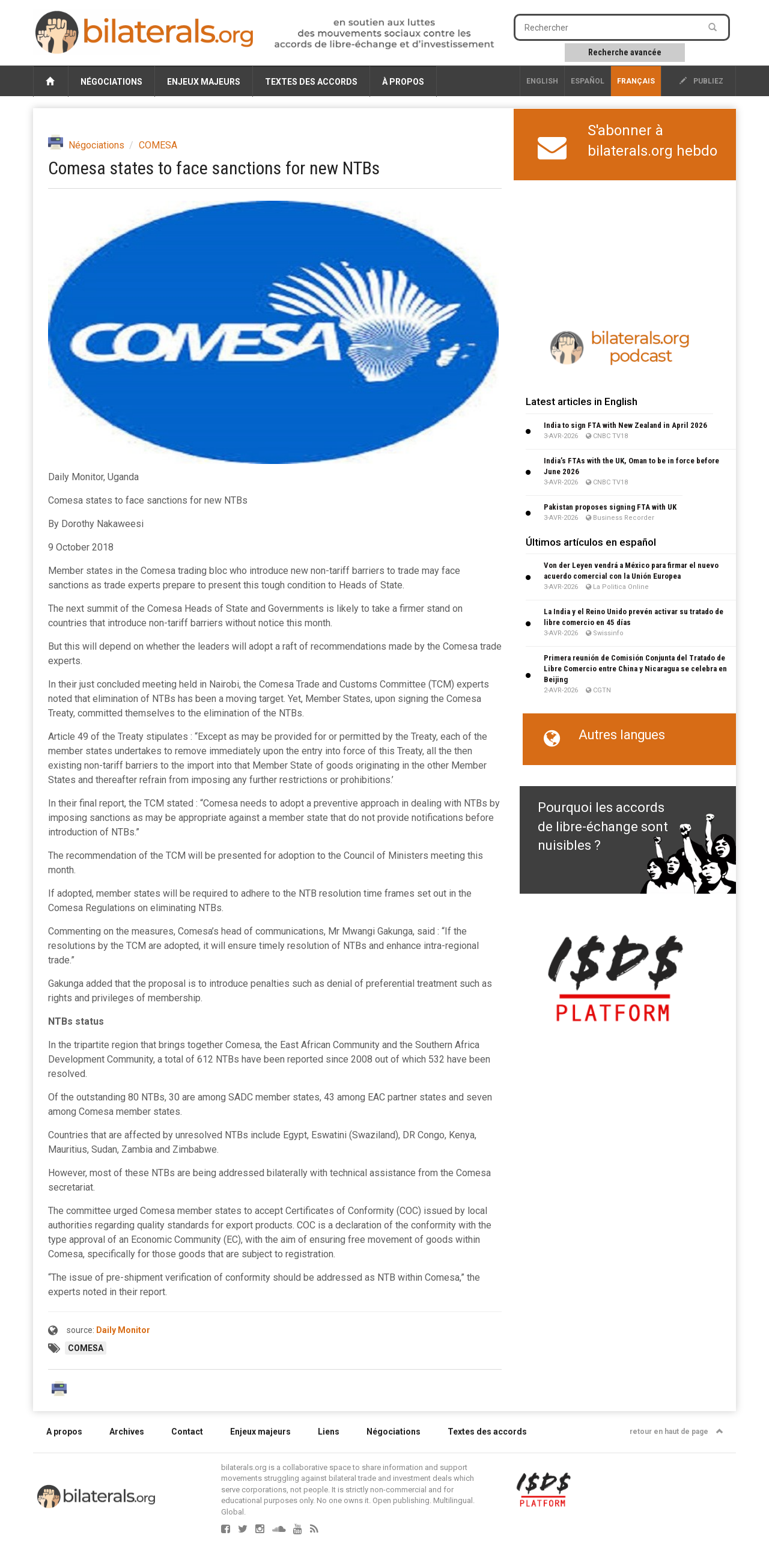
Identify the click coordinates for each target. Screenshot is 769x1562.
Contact (187, 1431)
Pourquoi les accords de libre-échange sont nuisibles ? (603, 826)
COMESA (158, 145)
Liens (328, 1431)
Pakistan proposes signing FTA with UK (610, 506)
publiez (701, 81)
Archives (126, 1431)
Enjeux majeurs (203, 82)
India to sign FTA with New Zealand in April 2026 (625, 425)
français (636, 81)
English (542, 81)
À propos (403, 82)
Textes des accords (311, 82)
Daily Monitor (123, 1330)
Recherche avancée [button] (624, 52)
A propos (64, 1431)
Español (587, 81)
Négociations (111, 82)
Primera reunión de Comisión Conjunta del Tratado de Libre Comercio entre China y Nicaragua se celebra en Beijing (635, 668)
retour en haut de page (676, 1431)
